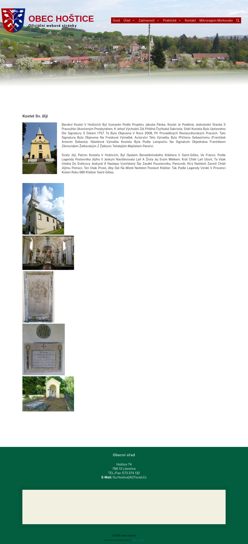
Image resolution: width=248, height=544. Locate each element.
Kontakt (190, 20)
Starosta (141, 540)
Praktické (173, 20)
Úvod (116, 20)
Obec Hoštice (61, 19)
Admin (134, 540)
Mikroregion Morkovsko (216, 20)
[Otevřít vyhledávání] (238, 20)
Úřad (130, 20)
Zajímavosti (149, 20)
